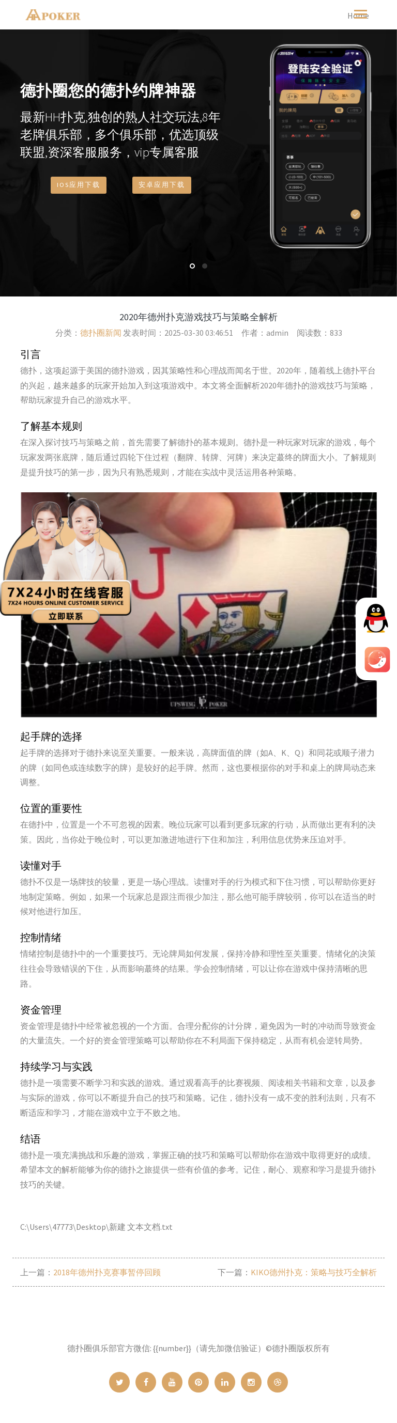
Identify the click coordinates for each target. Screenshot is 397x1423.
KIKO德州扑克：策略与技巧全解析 (314, 1272)
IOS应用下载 (78, 190)
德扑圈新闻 (100, 332)
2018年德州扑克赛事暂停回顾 (107, 1272)
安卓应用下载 (162, 190)
